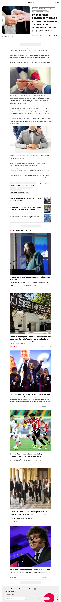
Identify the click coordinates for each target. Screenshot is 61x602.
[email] (54, 35)
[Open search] (55, 2)
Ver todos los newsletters (10, 591)
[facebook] (50, 35)
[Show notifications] (58, 2)
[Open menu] (3, 2)
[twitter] (52, 35)
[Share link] (57, 35)
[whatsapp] (47, 35)
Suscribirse (38, 598)
